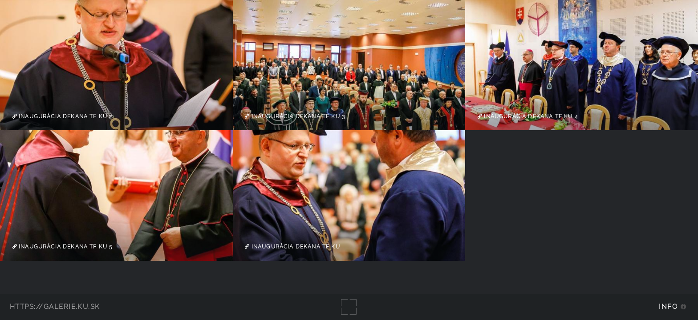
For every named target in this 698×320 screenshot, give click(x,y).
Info (668, 306)
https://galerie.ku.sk (55, 306)
